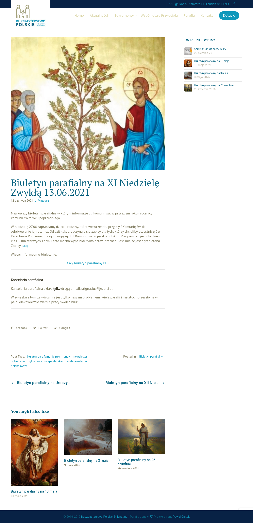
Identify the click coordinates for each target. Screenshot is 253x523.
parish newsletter (76, 361)
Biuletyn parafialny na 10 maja (211, 61)
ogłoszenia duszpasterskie (45, 361)
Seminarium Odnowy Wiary (210, 49)
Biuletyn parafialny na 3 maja (211, 73)
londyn (67, 356)
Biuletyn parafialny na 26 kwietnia (214, 85)
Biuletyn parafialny (151, 356)
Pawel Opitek (181, 516)
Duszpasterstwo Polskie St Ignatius (104, 516)
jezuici (56, 356)
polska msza (19, 366)
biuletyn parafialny (38, 356)
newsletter (80, 356)
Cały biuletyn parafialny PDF (88, 263)
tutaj (25, 246)
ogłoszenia (18, 361)
